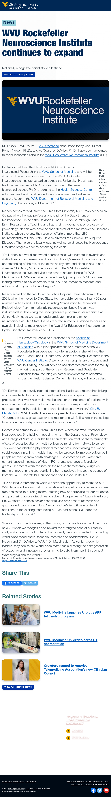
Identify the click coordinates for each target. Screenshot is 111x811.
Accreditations (7, 782)
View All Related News (18, 687)
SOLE (95, 784)
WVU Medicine (49, 146)
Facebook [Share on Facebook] (12, 583)
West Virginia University (16, 789)
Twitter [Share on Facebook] (30, 583)
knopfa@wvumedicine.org (14, 560)
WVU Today (75, 784)
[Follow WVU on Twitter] (99, 790)
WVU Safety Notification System (97, 782)
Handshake (81, 782)
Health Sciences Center (77, 189)
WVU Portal (71, 782)
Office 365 (88, 784)
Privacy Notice (30, 782)
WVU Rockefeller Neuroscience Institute (72, 155)
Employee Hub (103, 784)
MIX (82, 784)
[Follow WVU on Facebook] (93, 790)
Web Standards (18, 782)
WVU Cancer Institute (32, 360)
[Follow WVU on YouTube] (106, 790)
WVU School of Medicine (59, 171)
